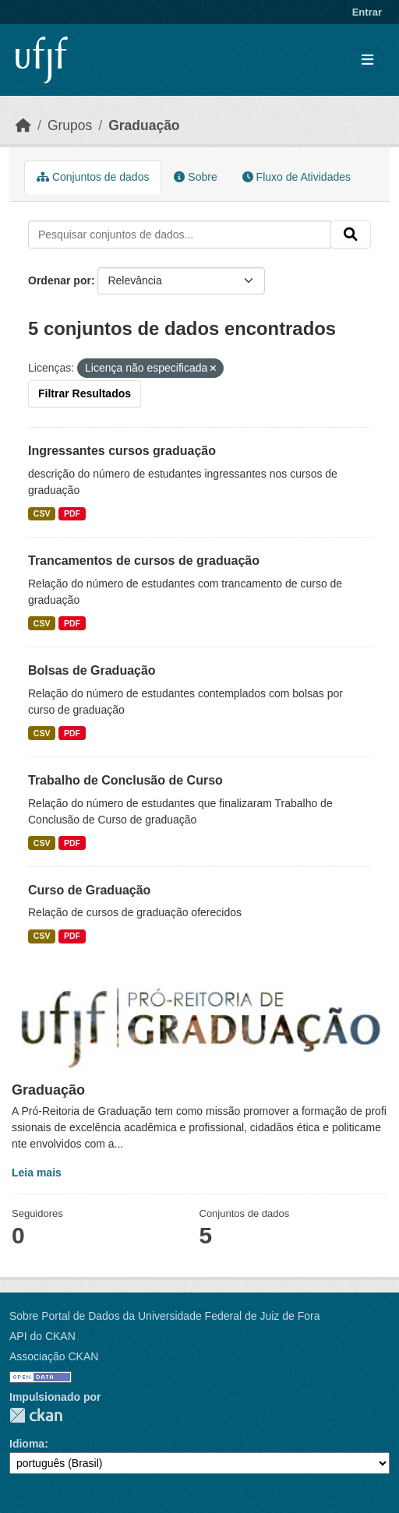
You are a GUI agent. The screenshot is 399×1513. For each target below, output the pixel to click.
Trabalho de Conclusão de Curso (125, 780)
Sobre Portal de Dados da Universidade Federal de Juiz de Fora (164, 1316)
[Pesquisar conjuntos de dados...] (179, 234)
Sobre (195, 177)
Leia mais (37, 1172)
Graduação (143, 125)
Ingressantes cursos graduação (122, 450)
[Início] (23, 125)
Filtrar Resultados (84, 393)
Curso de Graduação (89, 890)
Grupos (70, 125)
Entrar (367, 12)
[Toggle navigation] (367, 60)
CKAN (35, 1415)
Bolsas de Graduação (92, 670)
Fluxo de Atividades (296, 177)
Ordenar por (59, 280)
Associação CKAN (53, 1356)
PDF (72, 513)
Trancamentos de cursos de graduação (144, 560)
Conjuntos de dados (93, 177)
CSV (42, 513)
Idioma (26, 1443)
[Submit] (350, 234)
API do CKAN (42, 1336)
